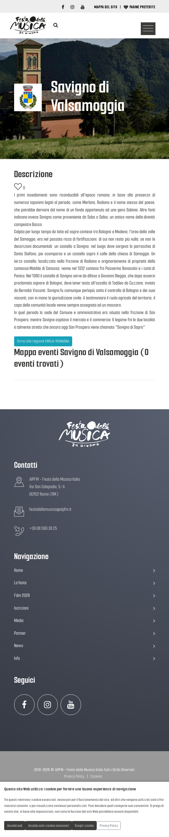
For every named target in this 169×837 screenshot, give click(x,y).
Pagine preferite (142, 7)
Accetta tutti (14, 825)
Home (84, 570)
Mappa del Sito (105, 7)
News (84, 645)
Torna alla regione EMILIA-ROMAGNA (43, 341)
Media (84, 620)
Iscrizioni (84, 608)
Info (84, 658)
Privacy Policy (74, 776)
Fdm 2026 (84, 595)
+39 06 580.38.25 (43, 528)
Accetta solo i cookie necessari (48, 825)
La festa (84, 583)
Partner (84, 633)
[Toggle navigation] (148, 28)
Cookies (96, 776)
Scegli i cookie (84, 825)
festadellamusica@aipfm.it (50, 509)
